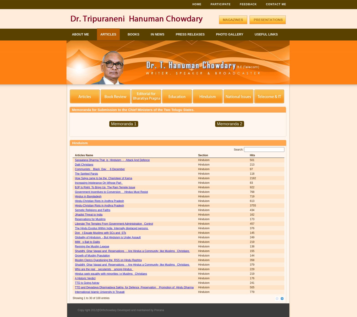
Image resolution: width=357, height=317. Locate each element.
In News (157, 34)
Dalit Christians (84, 164)
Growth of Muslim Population (92, 255)
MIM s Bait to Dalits (87, 242)
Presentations (268, 19)
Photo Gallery (229, 34)
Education (177, 96)
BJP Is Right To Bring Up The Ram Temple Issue (105, 187)
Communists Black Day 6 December (100, 169)
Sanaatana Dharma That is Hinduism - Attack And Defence (112, 160)
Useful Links (266, 34)
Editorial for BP (146, 96)
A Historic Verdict (85, 278)
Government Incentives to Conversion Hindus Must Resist (111, 192)
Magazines (233, 19)
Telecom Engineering (269, 96)
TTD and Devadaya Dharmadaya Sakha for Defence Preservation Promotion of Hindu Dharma (134, 287)
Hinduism (208, 96)
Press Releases (190, 34)
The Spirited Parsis (86, 173)
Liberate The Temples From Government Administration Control (114, 223)
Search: (259, 149)
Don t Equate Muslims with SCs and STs (100, 232)
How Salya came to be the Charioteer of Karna (103, 178)
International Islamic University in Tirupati (100, 292)
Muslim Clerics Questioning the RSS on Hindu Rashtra (108, 260)
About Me (80, 34)
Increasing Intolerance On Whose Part (99, 182)
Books (133, 34)
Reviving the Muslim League (92, 246)
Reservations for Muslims (90, 219)
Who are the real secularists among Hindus (104, 269)
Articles (108, 34)
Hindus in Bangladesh (88, 196)
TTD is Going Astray (87, 282)
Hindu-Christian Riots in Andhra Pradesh (99, 201)
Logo (138, 20)
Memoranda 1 (123, 124)
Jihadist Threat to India (88, 214)
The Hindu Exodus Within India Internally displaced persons (112, 228)
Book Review (115, 96)
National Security (238, 96)
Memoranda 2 (229, 124)
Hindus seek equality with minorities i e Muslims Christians (111, 273)
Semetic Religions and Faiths (92, 210)
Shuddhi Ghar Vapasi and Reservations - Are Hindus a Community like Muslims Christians (132, 251)
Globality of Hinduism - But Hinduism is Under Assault (108, 237)
